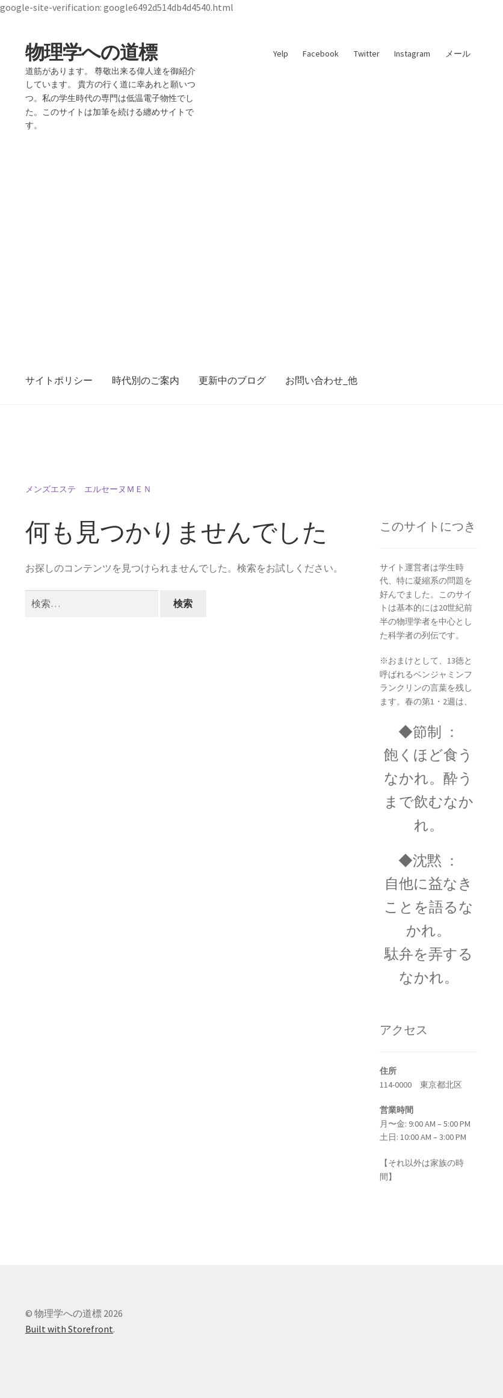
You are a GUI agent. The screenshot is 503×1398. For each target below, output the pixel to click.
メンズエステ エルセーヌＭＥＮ (88, 489)
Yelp (280, 53)
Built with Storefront (69, 1329)
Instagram (412, 53)
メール (458, 53)
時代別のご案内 (145, 380)
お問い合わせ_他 (321, 380)
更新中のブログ (232, 380)
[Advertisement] (251, 236)
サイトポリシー (59, 380)
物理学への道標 (91, 52)
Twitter (367, 53)
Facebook (321, 53)
